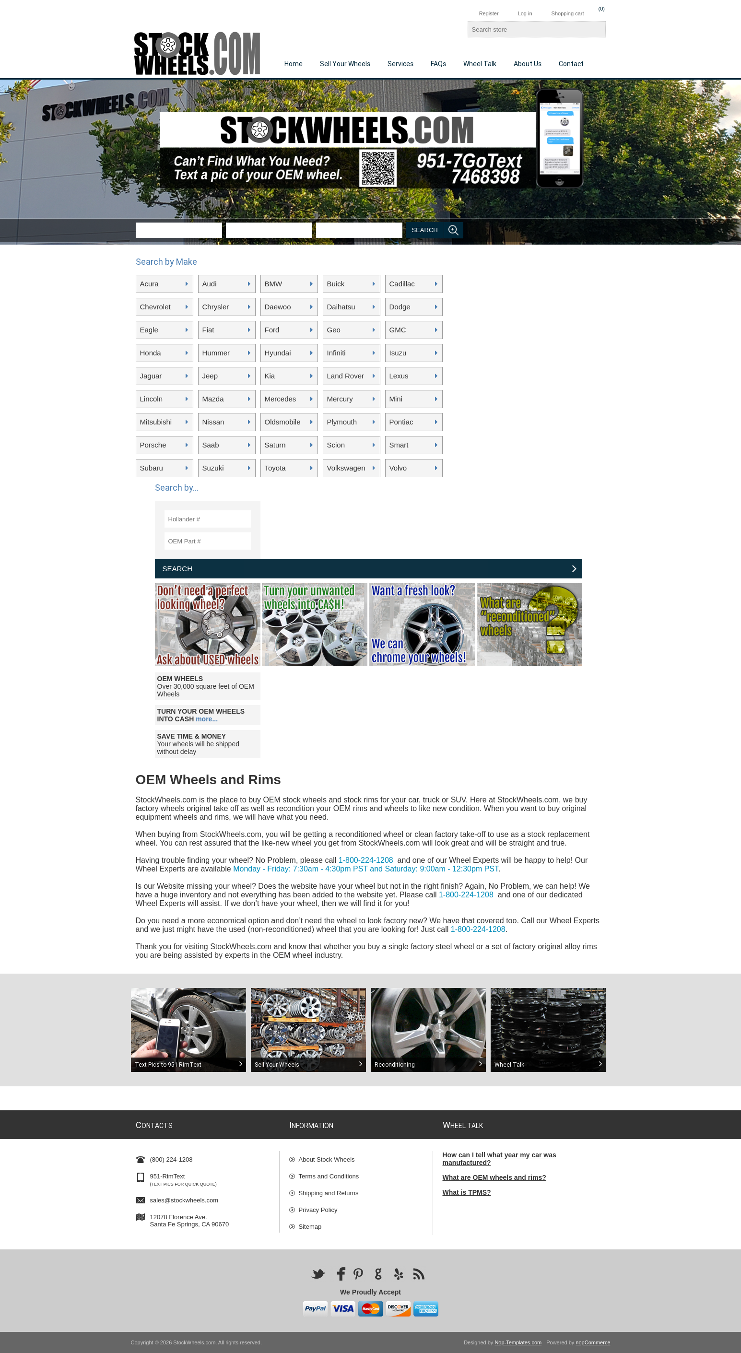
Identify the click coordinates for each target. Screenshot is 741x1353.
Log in (525, 13)
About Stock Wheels (327, 1159)
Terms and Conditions (329, 1176)
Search (425, 230)
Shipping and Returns (329, 1193)
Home (293, 64)
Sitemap (310, 1226)
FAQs (438, 64)
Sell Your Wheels (345, 64)
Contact (571, 64)
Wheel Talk (479, 64)
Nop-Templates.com (517, 1342)
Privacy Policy (318, 1209)
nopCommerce (593, 1342)
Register (489, 13)
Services (400, 64)
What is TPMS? (467, 1192)
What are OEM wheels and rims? (494, 1177)
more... (207, 719)
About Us (527, 64)
